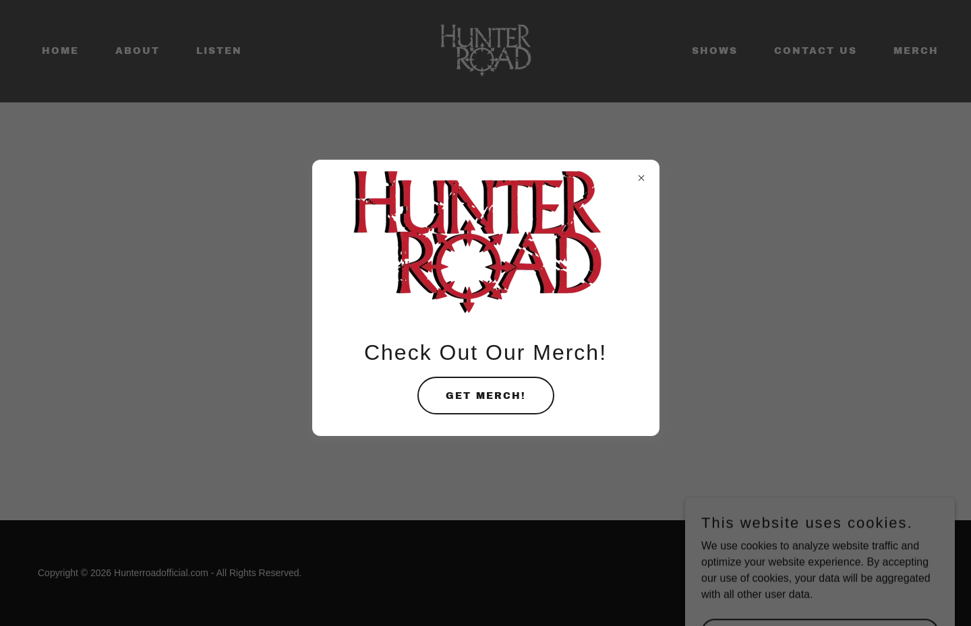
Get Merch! (486, 396)
